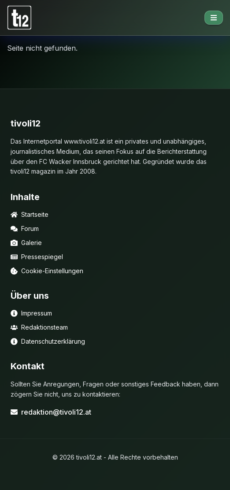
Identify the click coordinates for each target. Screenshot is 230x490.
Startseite (29, 214)
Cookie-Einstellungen (47, 271)
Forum (25, 228)
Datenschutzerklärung (48, 341)
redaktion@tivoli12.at (51, 412)
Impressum (31, 313)
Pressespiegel (37, 256)
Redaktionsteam (39, 327)
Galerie (26, 242)
